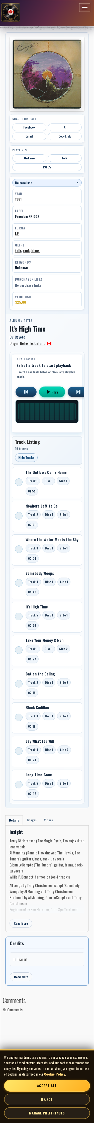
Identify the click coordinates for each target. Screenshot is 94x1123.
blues (35, 250)
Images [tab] (32, 820)
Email (29, 136)
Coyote (20, 337)
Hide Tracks (26, 457)
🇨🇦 (49, 343)
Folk (64, 158)
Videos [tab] (48, 820)
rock (26, 250)
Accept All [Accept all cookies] (47, 1085)
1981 (18, 199)
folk (18, 250)
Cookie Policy (54, 1074)
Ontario (29, 158)
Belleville (26, 343)
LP (17, 233)
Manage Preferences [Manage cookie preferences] (47, 1112)
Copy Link (64, 136)
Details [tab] (14, 820)
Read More (21, 923)
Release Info (47, 182)
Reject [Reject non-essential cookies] (47, 1099)
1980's (47, 167)
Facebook (29, 127)
